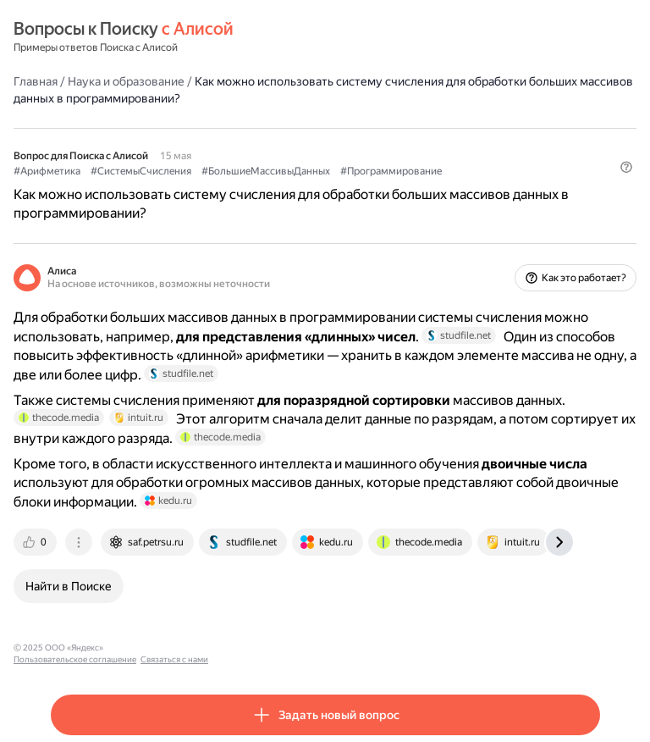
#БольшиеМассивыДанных (265, 171)
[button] (626, 167)
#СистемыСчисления (141, 171)
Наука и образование (126, 81)
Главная (36, 81)
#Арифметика (47, 171)
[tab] (36, 542)
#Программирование (391, 171)
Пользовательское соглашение (172, 647)
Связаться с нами (272, 647)
